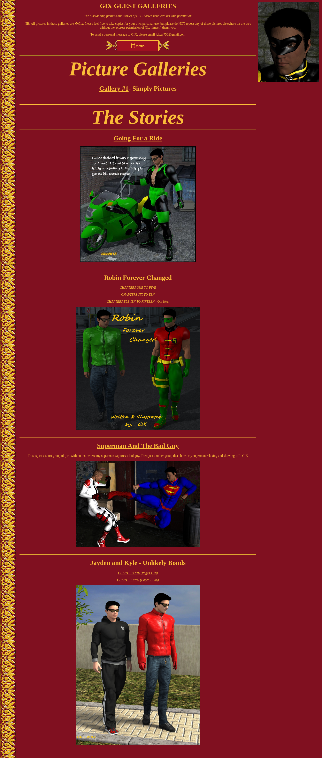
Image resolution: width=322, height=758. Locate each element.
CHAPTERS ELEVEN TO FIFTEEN (131, 301)
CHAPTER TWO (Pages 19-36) (138, 580)
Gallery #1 (114, 88)
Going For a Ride (138, 138)
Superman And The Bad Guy (138, 445)
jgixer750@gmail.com (170, 34)
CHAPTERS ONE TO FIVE (138, 287)
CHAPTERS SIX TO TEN (138, 294)
